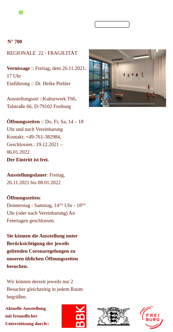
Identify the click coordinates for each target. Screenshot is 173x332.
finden (136, 24)
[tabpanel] (46, 174)
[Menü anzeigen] (20, 12)
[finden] (112, 24)
